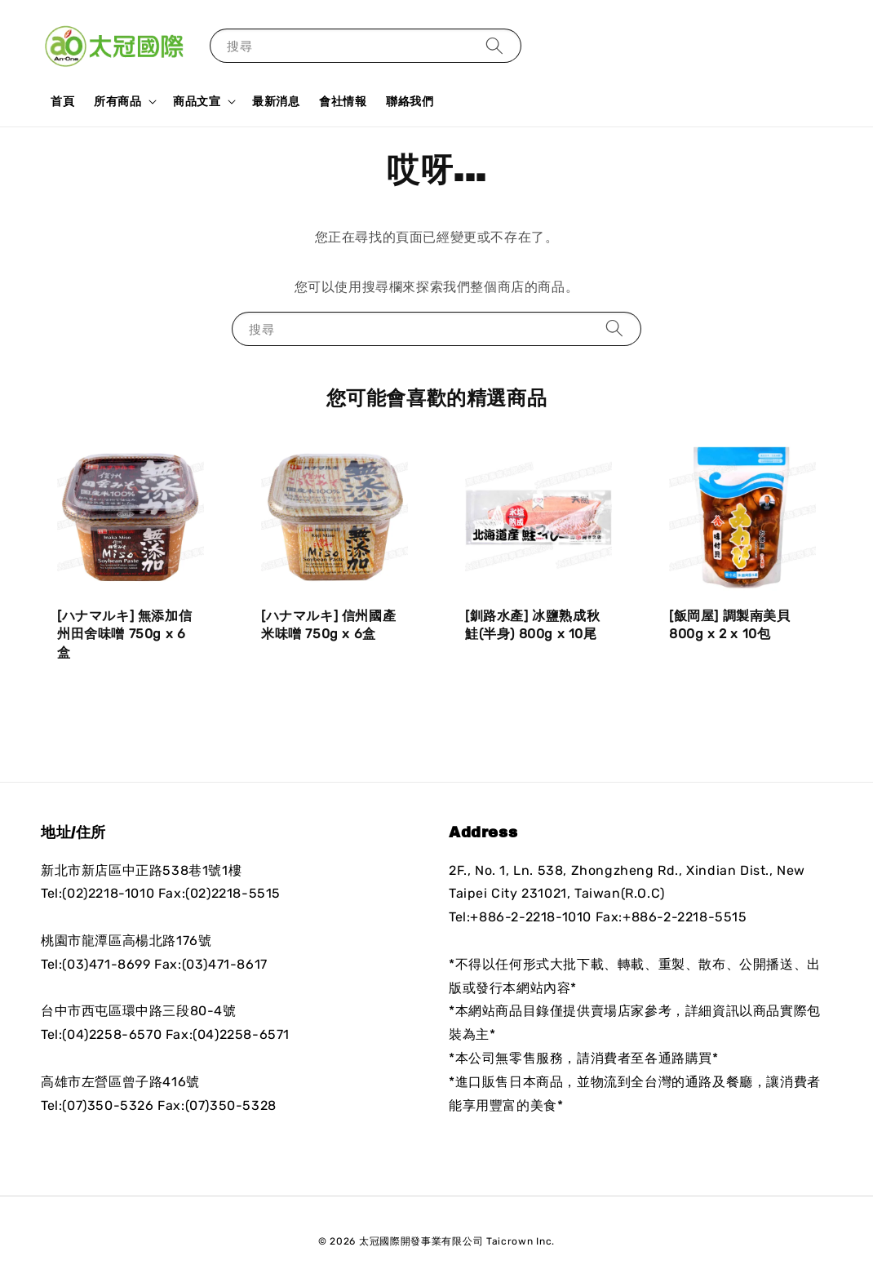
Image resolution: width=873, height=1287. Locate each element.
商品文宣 (196, 101)
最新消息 (275, 101)
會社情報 (342, 101)
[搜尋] (494, 45)
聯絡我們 (409, 101)
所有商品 (117, 101)
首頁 (62, 101)
